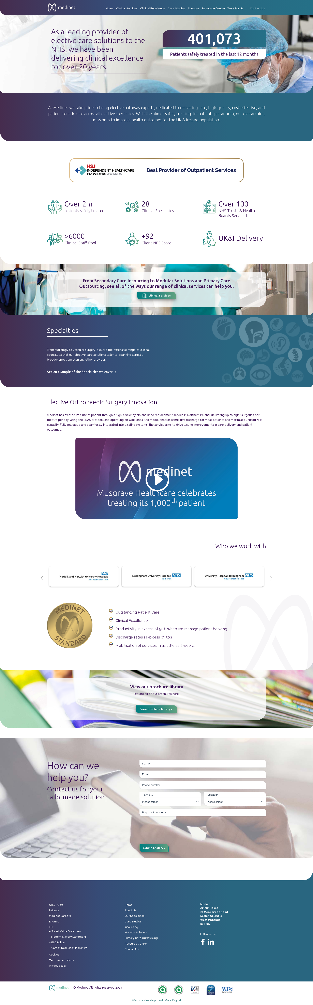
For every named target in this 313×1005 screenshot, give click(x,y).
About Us (130, 910)
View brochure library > (156, 709)
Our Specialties (134, 915)
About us (193, 8)
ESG (51, 927)
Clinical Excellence (152, 8)
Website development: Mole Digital (156, 1000)
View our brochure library (156, 686)
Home (110, 8)
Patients (54, 910)
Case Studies (176, 8)
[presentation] (170, 827)
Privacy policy (57, 965)
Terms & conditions (61, 960)
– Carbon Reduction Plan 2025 (68, 947)
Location (213, 794)
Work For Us (235, 8)
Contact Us (257, 8)
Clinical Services (127, 8)
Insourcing (131, 927)
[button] (271, 578)
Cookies (54, 954)
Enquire (54, 921)
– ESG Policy (57, 942)
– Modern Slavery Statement (67, 936)
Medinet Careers (60, 915)
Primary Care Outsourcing (141, 937)
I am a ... (148, 794)
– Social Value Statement (65, 931)
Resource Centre (213, 8)
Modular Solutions (136, 932)
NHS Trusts (56, 904)
